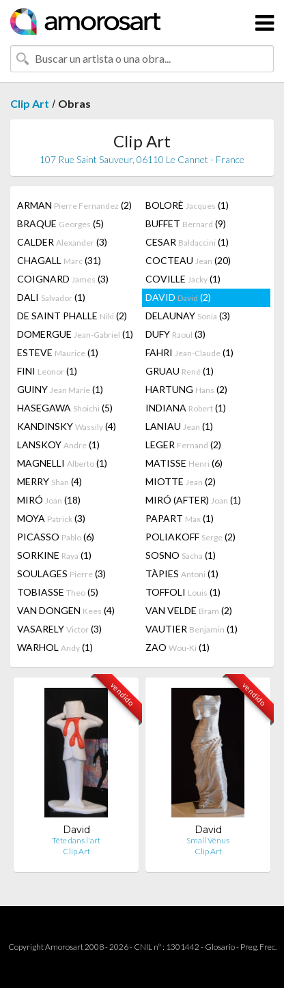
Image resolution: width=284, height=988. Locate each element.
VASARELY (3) (59, 629)
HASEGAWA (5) (65, 407)
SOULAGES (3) (61, 573)
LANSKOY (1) (58, 444)
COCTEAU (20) (188, 260)
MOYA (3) (51, 518)
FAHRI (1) (189, 352)
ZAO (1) (177, 647)
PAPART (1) (179, 518)
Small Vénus (207, 840)
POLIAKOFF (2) (190, 536)
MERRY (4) (49, 481)
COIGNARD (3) (63, 279)
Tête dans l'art (76, 840)
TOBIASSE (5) (57, 592)
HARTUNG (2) (186, 389)
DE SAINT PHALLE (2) (72, 315)
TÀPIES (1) (181, 573)
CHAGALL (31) (59, 260)
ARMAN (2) (74, 205)
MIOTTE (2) (180, 481)
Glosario (220, 947)
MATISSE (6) (184, 463)
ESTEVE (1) (57, 352)
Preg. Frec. (258, 947)
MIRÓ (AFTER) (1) (193, 500)
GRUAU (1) (179, 371)
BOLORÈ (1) (187, 205)
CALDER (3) (62, 242)
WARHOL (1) (55, 647)
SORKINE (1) (54, 555)
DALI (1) (51, 297)
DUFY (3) (175, 334)
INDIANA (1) (185, 407)
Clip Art (29, 103)
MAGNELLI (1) (62, 463)
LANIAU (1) (179, 426)
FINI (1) (47, 371)
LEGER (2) (183, 444)
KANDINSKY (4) (66, 426)
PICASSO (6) (55, 536)
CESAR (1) (187, 242)
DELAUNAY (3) (187, 315)
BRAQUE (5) (60, 223)
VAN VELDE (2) (188, 610)
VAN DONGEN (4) (66, 610)
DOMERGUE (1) (75, 334)
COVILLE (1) (183, 279)
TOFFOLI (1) (183, 592)
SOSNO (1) (180, 555)
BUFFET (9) (185, 223)
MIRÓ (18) (49, 500)
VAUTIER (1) (191, 629)
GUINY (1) (60, 389)
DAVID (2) (178, 297)
